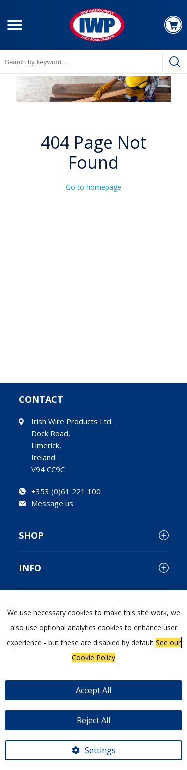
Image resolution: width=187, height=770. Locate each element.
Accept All (93, 690)
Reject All (93, 720)
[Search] (174, 61)
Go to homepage (93, 187)
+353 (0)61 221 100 (66, 491)
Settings (100, 750)
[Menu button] (15, 25)
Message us (52, 503)
